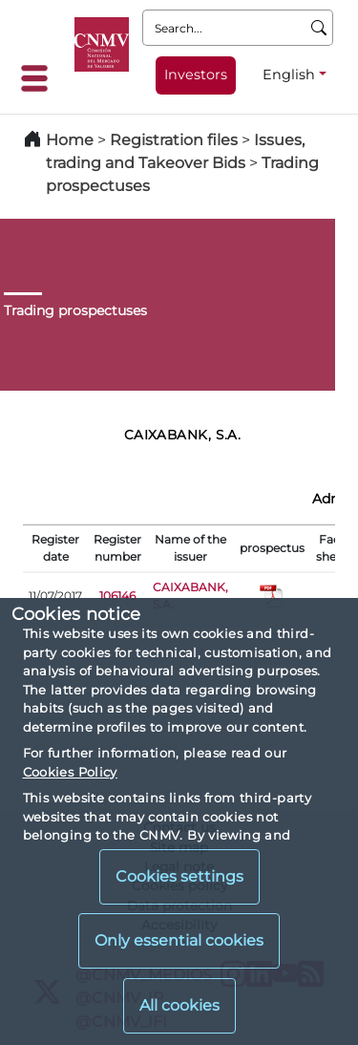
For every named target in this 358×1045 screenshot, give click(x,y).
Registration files (174, 140)
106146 (117, 595)
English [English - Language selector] (289, 74)
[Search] (319, 28)
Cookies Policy (70, 771)
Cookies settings (179, 876)
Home (70, 140)
